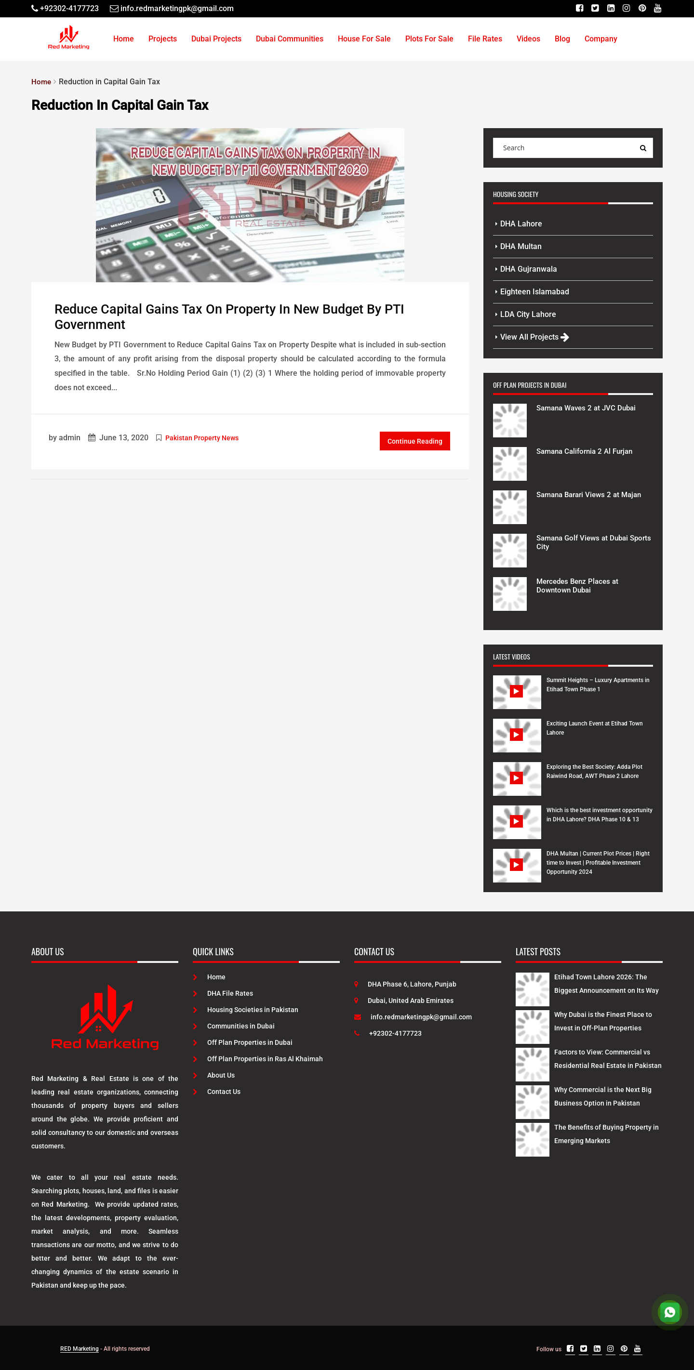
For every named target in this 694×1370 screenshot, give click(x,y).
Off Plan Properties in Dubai (243, 1042)
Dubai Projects (216, 38)
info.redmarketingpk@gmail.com (413, 1017)
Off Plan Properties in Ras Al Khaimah (258, 1059)
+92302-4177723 (388, 1033)
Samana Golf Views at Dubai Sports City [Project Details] (585, 542)
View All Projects (534, 337)
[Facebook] (578, 8)
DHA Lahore (521, 223)
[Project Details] (510, 419)
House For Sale (364, 38)
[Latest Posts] (532, 987)
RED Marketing (79, 1348)
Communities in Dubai (234, 1026)
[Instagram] (626, 8)
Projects (162, 38)
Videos (528, 38)
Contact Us (216, 1091)
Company (601, 38)
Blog (562, 38)
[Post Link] (250, 204)
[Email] (172, 8)
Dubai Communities (289, 38)
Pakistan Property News (202, 438)
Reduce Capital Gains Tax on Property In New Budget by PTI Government (236, 317)
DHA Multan (521, 246)
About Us (214, 1075)
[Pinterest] (642, 8)
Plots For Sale (429, 38)
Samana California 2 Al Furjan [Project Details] (588, 451)
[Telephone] (65, 8)
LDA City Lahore (528, 314)
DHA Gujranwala (528, 269)
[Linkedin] (610, 8)
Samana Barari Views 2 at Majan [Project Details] (593, 494)
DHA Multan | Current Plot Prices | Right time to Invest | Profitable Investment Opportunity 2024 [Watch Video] (598, 862)
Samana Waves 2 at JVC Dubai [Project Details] (589, 407)
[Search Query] (643, 148)
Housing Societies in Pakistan (245, 1010)
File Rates (485, 38)
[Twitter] (594, 8)
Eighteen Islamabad (534, 291)
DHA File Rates (223, 993)
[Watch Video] (517, 699)
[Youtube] (658, 8)
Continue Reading (414, 441)
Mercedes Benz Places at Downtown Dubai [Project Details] (580, 585)
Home (123, 38)
